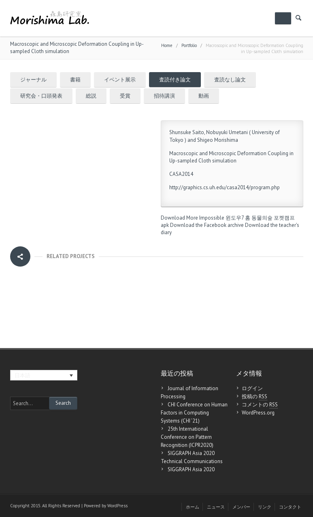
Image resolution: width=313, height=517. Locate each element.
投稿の (254, 396)
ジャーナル (33, 79)
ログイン (252, 388)
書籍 (75, 79)
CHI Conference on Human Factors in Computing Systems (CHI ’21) (194, 412)
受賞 (125, 95)
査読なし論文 (230, 79)
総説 (91, 95)
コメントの (260, 404)
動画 (203, 95)
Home (166, 45)
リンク (264, 507)
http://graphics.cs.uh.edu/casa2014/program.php (224, 187)
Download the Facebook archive (207, 225)
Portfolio (189, 45)
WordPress (117, 505)
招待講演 (164, 95)
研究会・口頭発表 (41, 95)
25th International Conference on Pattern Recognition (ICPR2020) (187, 437)
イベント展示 (120, 79)
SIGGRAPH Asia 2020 (191, 469)
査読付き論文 (175, 79)
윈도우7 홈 (238, 217)
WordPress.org (258, 412)
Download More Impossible (192, 217)
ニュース (216, 507)
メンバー (241, 507)
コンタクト (290, 507)
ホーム (192, 507)
